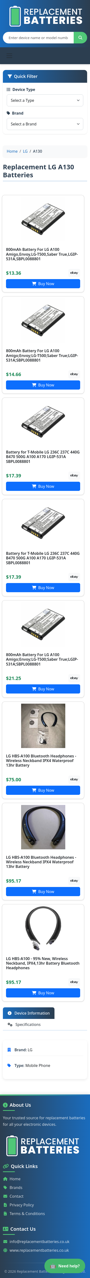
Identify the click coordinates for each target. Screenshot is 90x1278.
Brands (12, 1187)
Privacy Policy (18, 1205)
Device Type (21, 89)
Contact (13, 1196)
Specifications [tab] (24, 1024)
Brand (15, 113)
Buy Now (43, 283)
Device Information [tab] (29, 1013)
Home (12, 1179)
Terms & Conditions (24, 1213)
